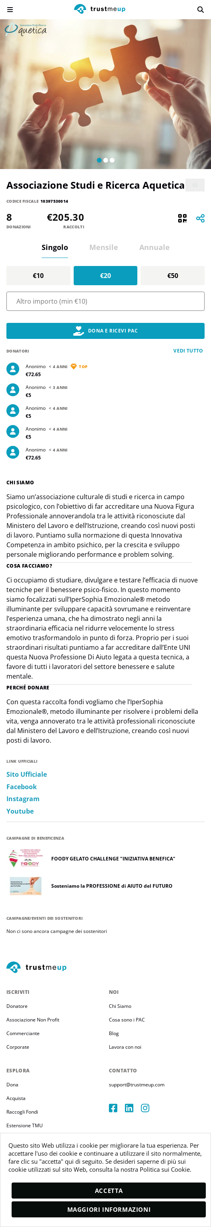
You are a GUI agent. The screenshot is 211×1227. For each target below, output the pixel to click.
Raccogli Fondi (22, 1111)
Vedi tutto (188, 350)
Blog (114, 1033)
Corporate (17, 1047)
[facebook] (117, 1108)
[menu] (10, 10)
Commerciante (23, 1033)
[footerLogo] (105, 968)
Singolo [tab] (55, 247)
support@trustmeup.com (137, 1084)
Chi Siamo (120, 1006)
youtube (20, 811)
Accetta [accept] (109, 1191)
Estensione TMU (24, 1125)
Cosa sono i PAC (127, 1019)
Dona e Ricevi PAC (105, 331)
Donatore (17, 1006)
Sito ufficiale (26, 774)
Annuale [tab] (154, 247)
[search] (200, 10)
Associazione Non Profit (32, 1019)
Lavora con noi (125, 1047)
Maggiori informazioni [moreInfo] (109, 1209)
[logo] (100, 10)
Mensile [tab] (103, 247)
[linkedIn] (133, 1108)
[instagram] (149, 1108)
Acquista (16, 1098)
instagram (23, 799)
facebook (21, 787)
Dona (12, 1084)
